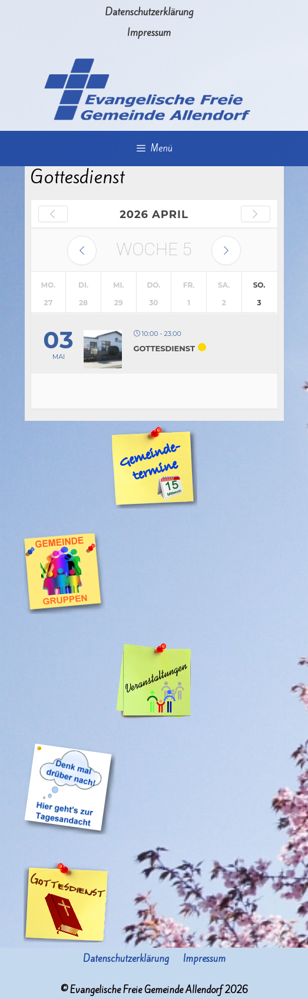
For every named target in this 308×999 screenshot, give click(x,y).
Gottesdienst (165, 348)
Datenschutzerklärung (149, 12)
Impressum (149, 32)
